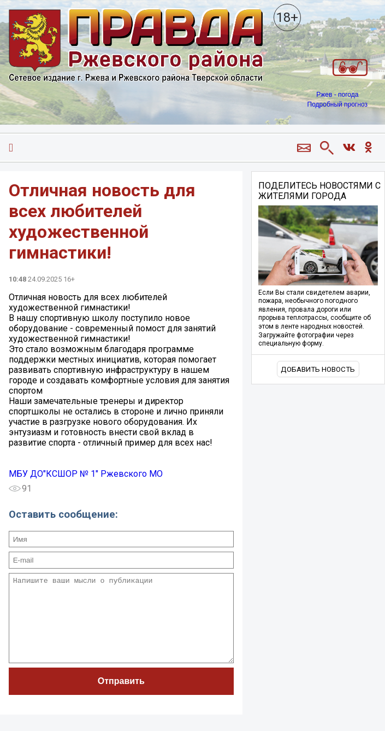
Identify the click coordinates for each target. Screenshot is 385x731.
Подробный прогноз (337, 104)
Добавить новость (318, 369)
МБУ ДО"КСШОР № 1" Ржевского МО (86, 474)
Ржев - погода (337, 94)
